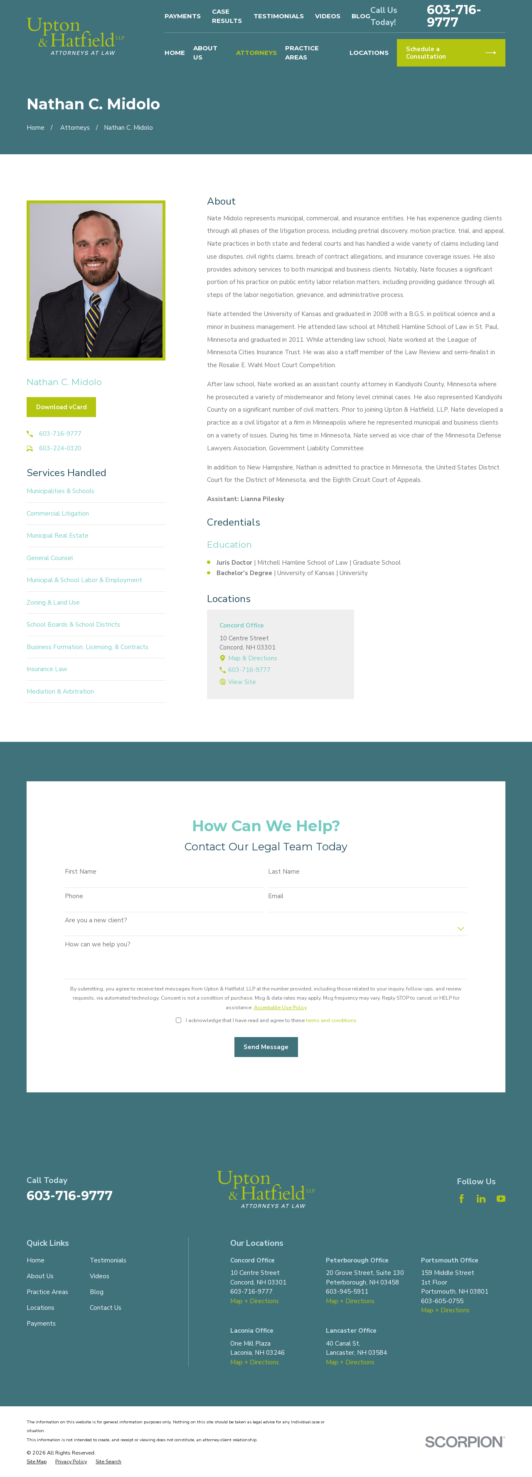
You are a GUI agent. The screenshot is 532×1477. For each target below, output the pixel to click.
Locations (40, 1308)
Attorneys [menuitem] (256, 53)
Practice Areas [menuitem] (302, 53)
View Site (242, 682)
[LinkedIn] (481, 1198)
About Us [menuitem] (205, 53)
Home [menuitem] (175, 53)
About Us (40, 1276)
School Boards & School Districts (73, 624)
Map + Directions (254, 1301)
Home (35, 1260)
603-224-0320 (60, 448)
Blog (361, 16)
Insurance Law (47, 669)
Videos (327, 16)
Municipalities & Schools (60, 491)
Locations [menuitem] (369, 53)
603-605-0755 (442, 1301)
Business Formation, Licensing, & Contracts (87, 647)
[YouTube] (501, 1198)
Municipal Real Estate (58, 535)
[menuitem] (37, 1462)
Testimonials (279, 16)
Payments (183, 16)
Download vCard (61, 407)
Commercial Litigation (58, 513)
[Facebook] (461, 1198)
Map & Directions (252, 658)
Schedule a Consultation (451, 53)
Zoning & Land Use (53, 602)
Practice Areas (47, 1292)
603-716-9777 (454, 16)
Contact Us (105, 1308)
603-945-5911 (347, 1291)
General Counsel (50, 558)
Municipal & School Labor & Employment (84, 580)
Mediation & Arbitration (60, 691)
